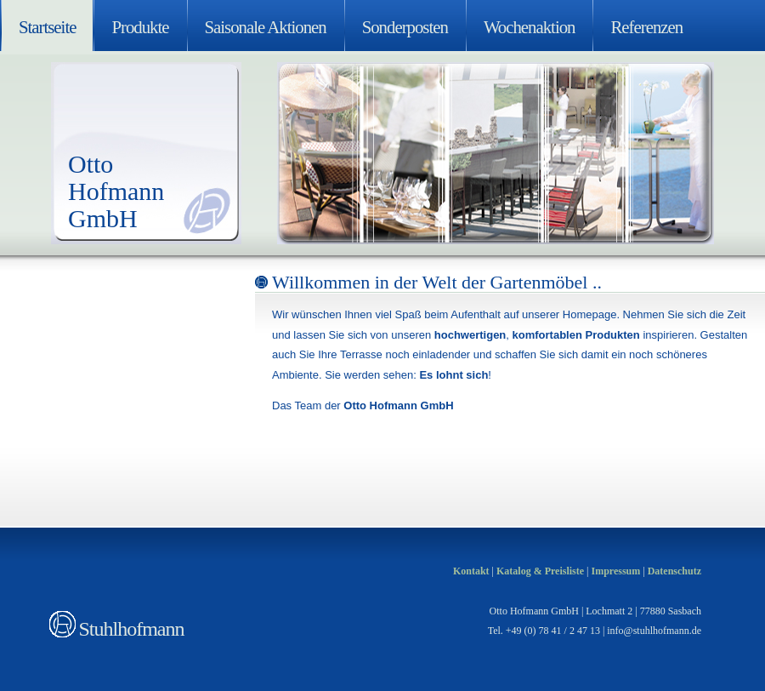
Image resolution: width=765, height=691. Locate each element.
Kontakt (471, 571)
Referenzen (646, 27)
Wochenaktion (529, 27)
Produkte (139, 27)
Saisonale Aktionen (265, 27)
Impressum (615, 571)
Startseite (47, 27)
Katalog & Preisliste (540, 571)
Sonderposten (405, 27)
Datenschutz (674, 571)
